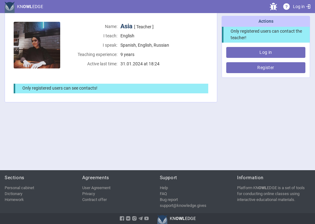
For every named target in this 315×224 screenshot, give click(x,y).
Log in (301, 6)
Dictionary (13, 193)
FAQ (163, 193)
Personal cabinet (19, 187)
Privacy (88, 193)
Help (164, 187)
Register (265, 67)
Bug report (169, 199)
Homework (14, 199)
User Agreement (96, 187)
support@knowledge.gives (183, 205)
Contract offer (94, 199)
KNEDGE (30, 6)
